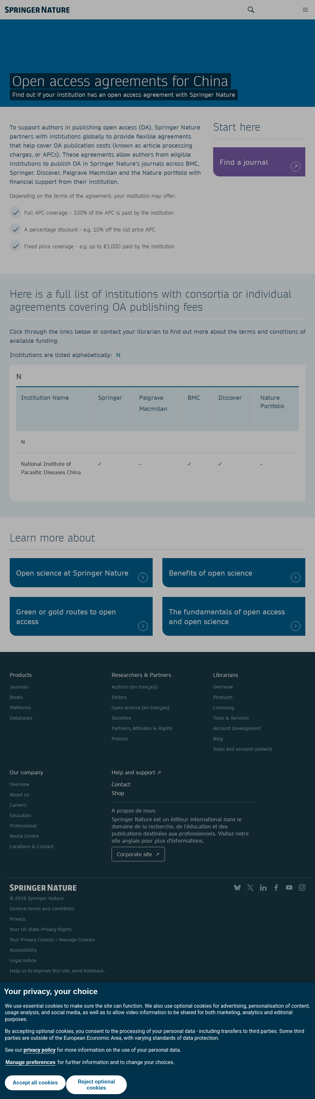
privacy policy (40, 1050)
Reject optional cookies (97, 1085)
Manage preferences (30, 1062)
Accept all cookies (34, 1084)
